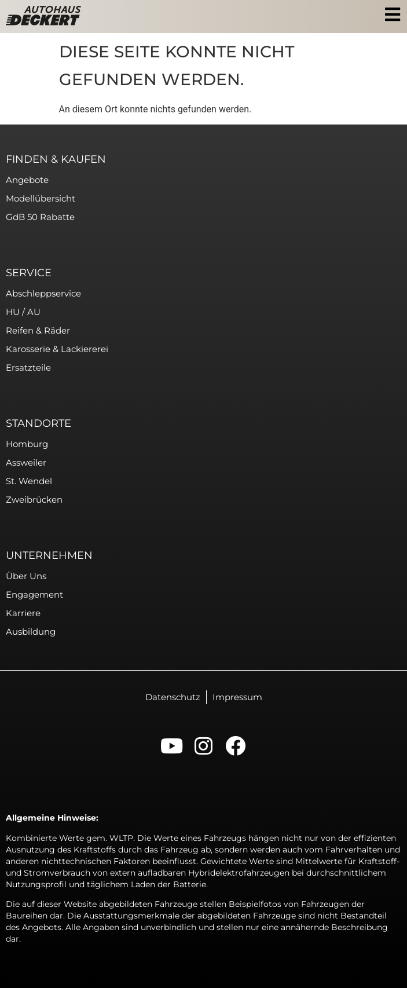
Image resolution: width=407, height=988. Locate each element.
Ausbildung (31, 631)
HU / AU (23, 311)
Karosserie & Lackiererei (57, 348)
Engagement (34, 594)
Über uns (26, 575)
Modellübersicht (40, 198)
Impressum (237, 696)
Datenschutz (172, 696)
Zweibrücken (34, 499)
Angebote (27, 179)
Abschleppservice (43, 293)
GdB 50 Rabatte (40, 216)
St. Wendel (29, 480)
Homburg (27, 443)
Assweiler (26, 462)
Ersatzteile (28, 367)
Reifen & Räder (38, 330)
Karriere (23, 613)
